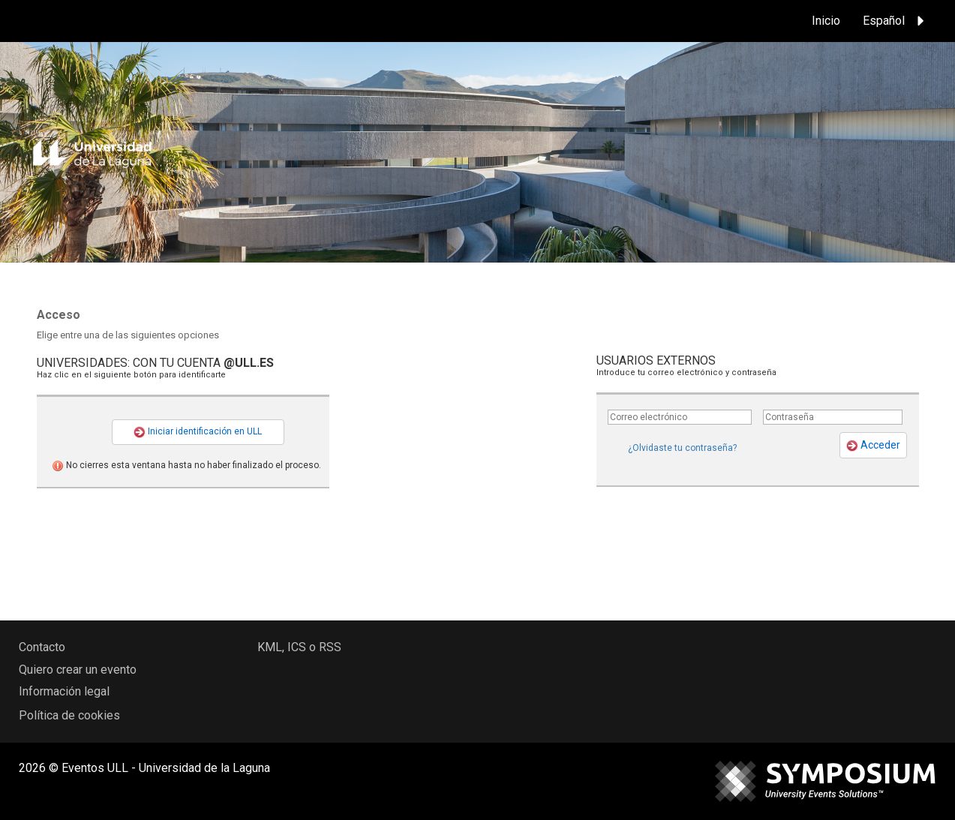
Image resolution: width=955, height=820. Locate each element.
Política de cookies (69, 715)
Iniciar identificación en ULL (198, 432)
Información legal (64, 691)
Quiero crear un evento (78, 669)
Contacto (42, 647)
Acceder (873, 445)
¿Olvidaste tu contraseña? (682, 448)
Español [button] (896, 21)
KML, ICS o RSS (299, 647)
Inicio (826, 21)
